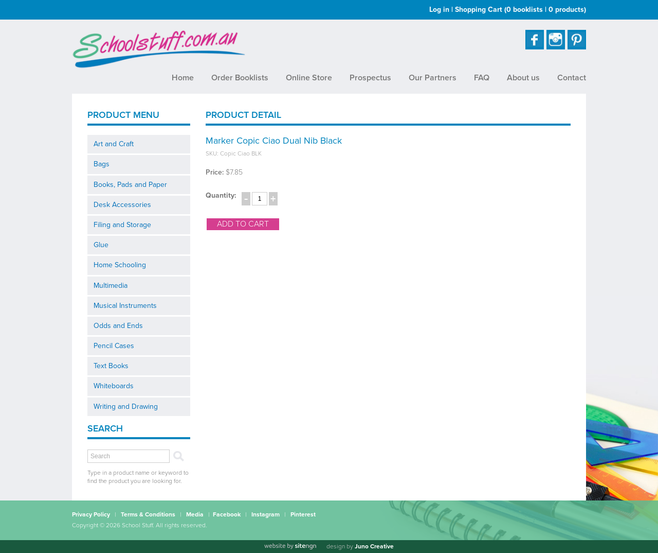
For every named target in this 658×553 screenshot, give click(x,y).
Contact (571, 78)
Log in (439, 9)
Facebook (227, 514)
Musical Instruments (125, 305)
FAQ (481, 78)
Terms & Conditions (148, 514)
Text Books (111, 365)
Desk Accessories (122, 204)
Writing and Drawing (126, 406)
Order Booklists (239, 78)
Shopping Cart (520, 9)
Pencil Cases (114, 345)
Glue (101, 244)
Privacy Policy (91, 514)
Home (183, 78)
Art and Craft (114, 144)
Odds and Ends (118, 325)
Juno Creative (374, 546)
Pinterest (303, 514)
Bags (101, 164)
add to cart (243, 224)
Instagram (265, 514)
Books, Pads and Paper (130, 184)
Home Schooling (120, 265)
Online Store (309, 78)
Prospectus (370, 78)
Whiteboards (114, 386)
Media (195, 514)
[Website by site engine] (290, 546)
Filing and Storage (122, 224)
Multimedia (110, 285)
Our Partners (432, 78)
